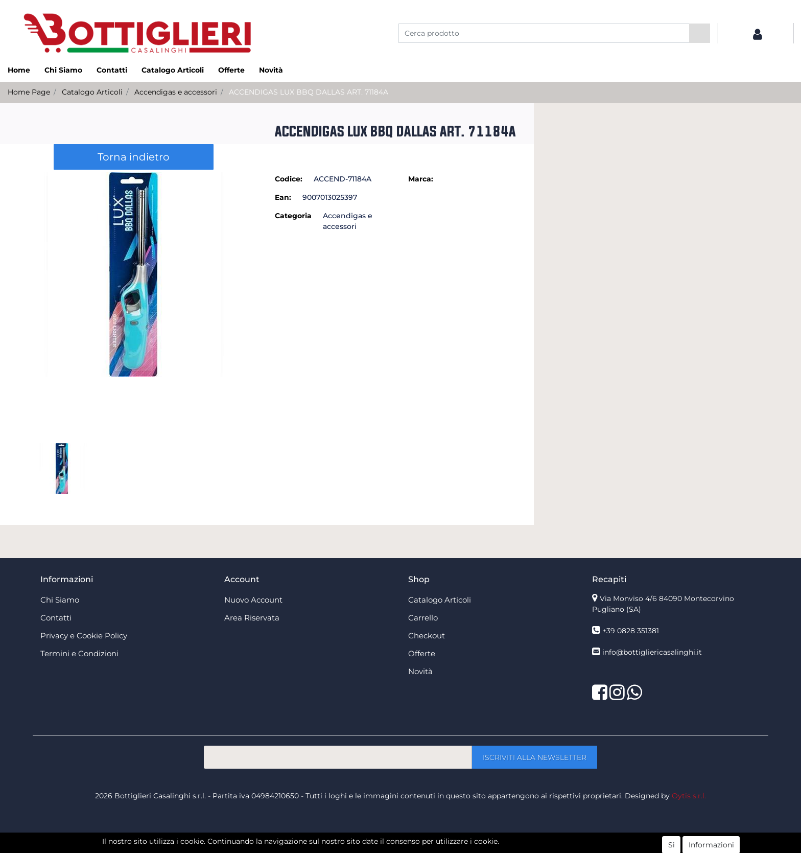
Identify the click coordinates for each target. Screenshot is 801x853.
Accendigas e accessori (175, 92)
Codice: (288, 178)
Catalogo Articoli (173, 70)
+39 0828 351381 (630, 630)
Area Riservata (251, 618)
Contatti (112, 70)
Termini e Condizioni (79, 653)
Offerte (231, 70)
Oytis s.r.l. (689, 795)
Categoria (293, 215)
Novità (271, 70)
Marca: (420, 178)
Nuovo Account (253, 600)
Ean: (283, 197)
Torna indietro (134, 157)
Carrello (423, 618)
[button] (699, 33)
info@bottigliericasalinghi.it (652, 652)
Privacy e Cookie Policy (83, 635)
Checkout (426, 635)
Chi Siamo (63, 70)
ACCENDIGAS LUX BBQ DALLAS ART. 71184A (308, 92)
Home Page (29, 92)
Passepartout (422, 847)
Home (19, 70)
